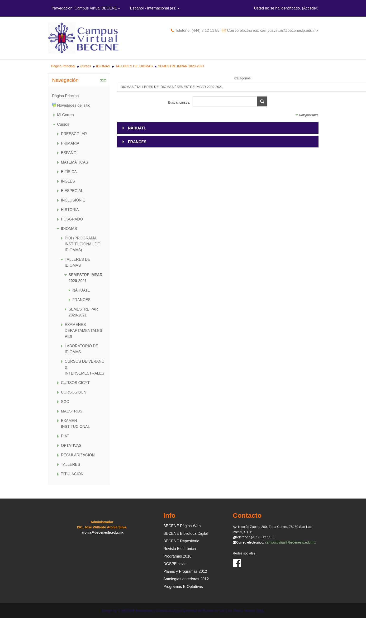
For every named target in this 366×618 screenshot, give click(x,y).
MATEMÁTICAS (74, 162)
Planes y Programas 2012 (185, 571)
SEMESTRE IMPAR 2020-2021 (181, 66)
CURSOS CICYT (75, 383)
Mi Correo (65, 115)
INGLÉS (68, 181)
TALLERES (70, 464)
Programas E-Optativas (183, 587)
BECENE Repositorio (181, 541)
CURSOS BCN (73, 392)
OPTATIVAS (71, 446)
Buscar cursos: (179, 102)
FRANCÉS (137, 142)
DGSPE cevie (175, 564)
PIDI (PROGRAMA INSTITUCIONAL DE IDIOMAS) (82, 244)
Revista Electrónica (179, 549)
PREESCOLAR (74, 134)
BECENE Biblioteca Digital (185, 533)
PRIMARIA (70, 143)
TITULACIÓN (72, 474)
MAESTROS (71, 411)
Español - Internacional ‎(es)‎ (154, 8)
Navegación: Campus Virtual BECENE (86, 8)
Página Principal (63, 66)
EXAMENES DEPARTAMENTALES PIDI (83, 331)
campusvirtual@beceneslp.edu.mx (290, 542)
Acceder (310, 8)
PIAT (65, 436)
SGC (65, 402)
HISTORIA (70, 210)
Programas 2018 (177, 556)
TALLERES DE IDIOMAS (134, 66)
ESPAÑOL (70, 153)
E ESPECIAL (72, 191)
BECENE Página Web (182, 526)
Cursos (86, 66)
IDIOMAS (103, 66)
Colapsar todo (308, 115)
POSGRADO (72, 219)
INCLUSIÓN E (73, 200)
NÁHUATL (137, 128)
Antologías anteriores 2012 (186, 579)
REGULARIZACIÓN (78, 455)
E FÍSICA (69, 172)
